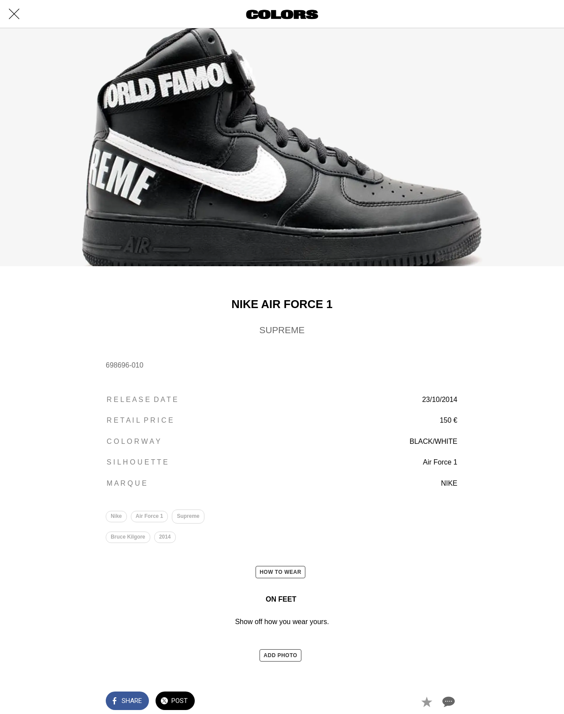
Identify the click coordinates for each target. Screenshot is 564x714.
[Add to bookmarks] (426, 701)
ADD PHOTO (280, 655)
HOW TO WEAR (280, 572)
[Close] (14, 14)
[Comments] (447, 701)
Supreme (188, 516)
